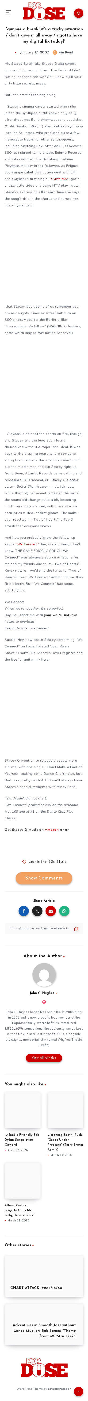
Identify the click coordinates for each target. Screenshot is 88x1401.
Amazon (52, 829)
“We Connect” (27, 544)
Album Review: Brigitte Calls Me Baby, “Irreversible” (19, 1210)
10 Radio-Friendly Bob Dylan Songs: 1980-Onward (22, 1139)
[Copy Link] (44, 928)
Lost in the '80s (41, 862)
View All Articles (44, 1058)
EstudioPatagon (59, 1389)
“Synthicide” (60, 179)
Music (61, 862)
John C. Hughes (42, 993)
